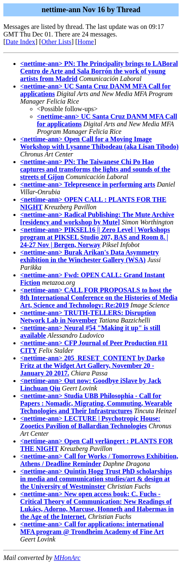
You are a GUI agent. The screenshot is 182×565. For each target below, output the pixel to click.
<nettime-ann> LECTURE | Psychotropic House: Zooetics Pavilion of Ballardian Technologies (90, 422)
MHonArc (67, 557)
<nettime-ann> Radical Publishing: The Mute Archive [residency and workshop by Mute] (97, 218)
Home (86, 41)
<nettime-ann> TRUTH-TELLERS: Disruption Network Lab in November (88, 316)
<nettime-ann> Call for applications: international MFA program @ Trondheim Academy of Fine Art (92, 528)
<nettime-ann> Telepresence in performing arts (87, 184)
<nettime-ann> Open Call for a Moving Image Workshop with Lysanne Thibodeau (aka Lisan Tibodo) (99, 142)
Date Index (20, 41)
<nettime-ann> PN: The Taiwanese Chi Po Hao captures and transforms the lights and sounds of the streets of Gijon (95, 169)
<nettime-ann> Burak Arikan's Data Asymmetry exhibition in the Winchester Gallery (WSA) (89, 256)
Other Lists (57, 41)
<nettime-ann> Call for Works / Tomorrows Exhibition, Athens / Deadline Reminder (99, 460)
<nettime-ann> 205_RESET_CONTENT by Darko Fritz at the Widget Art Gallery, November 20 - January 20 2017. (92, 365)
